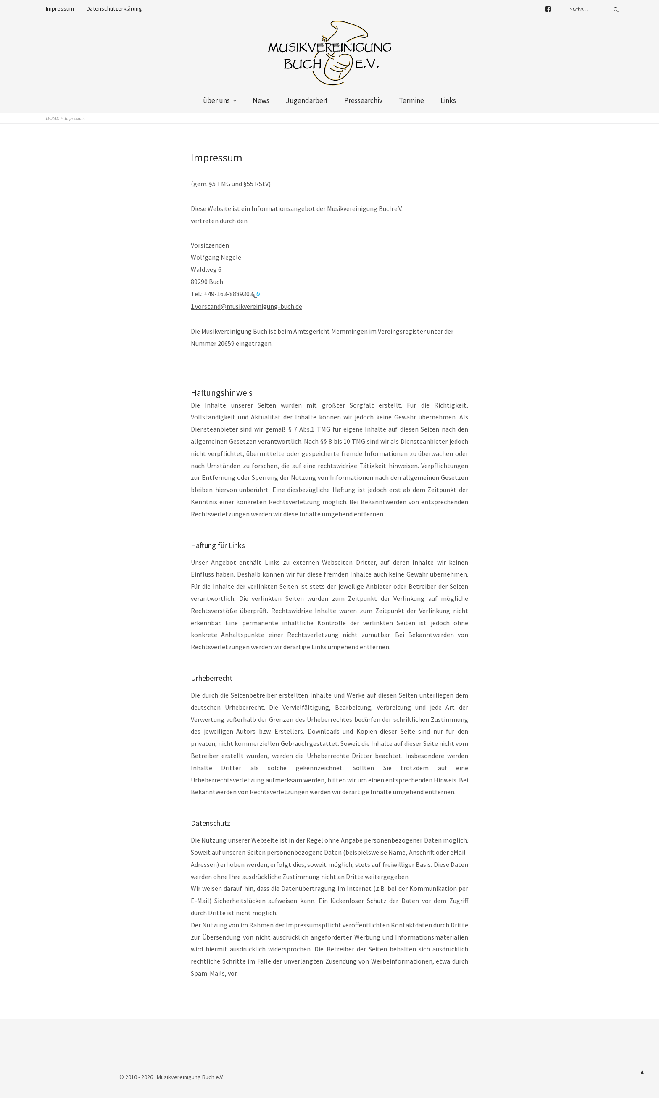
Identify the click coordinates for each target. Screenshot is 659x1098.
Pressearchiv (363, 100)
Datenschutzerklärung (114, 8)
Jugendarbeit (307, 100)
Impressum (60, 8)
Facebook (547, 10)
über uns (216, 100)
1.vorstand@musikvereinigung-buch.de (246, 306)
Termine (411, 100)
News (261, 100)
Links (448, 100)
